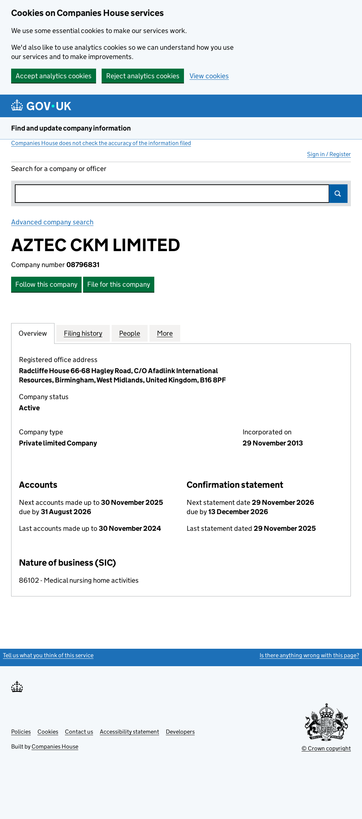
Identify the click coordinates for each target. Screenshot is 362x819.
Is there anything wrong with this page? (309, 655)
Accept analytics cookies (54, 76)
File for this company (118, 284)
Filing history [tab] (83, 333)
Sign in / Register (329, 154)
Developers (180, 731)
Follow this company (46, 284)
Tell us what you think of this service (48, 655)
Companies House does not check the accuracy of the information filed (101, 143)
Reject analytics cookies (143, 76)
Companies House (55, 746)
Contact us (79, 731)
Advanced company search (52, 222)
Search (338, 193)
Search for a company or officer (58, 168)
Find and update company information (71, 128)
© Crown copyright (326, 748)
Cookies (47, 731)
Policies (21, 731)
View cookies (209, 75)
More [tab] (165, 333)
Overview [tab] (33, 333)
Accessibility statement (129, 731)
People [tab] (129, 333)
